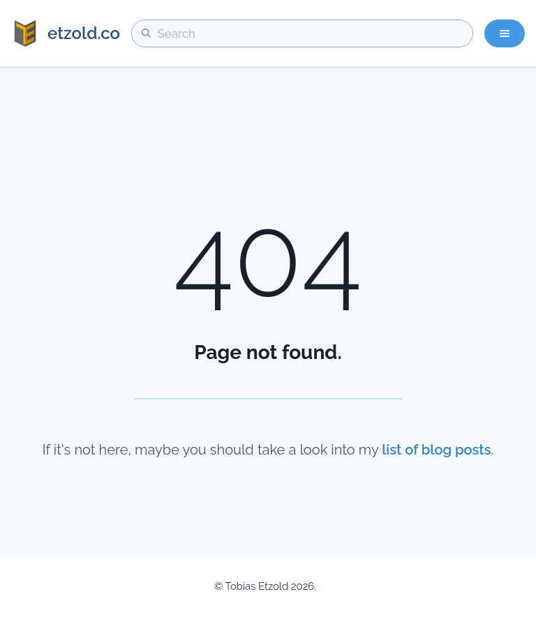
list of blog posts (436, 449)
